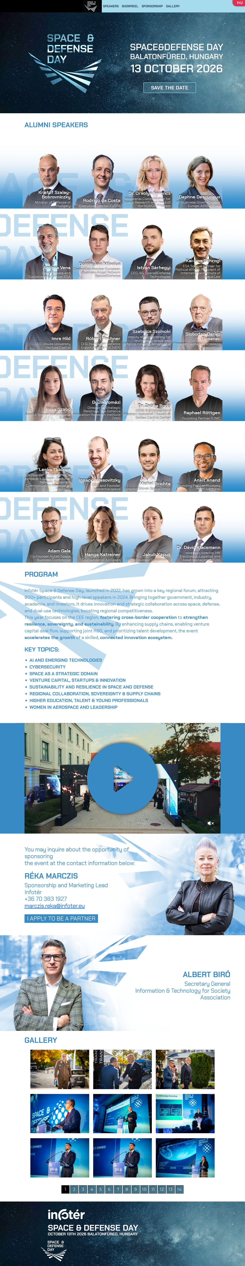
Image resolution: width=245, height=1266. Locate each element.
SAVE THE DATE (169, 87)
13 (171, 1189)
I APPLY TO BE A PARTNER (61, 918)
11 (153, 1189)
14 (179, 1189)
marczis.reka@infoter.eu (54, 905)
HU (240, 2)
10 (144, 1189)
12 (162, 1189)
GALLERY (173, 6)
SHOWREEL (130, 6)
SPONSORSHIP (152, 6)
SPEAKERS (111, 6)
